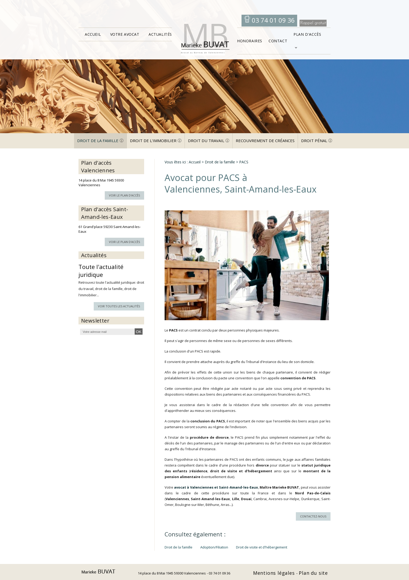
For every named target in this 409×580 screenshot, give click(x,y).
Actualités (160, 34)
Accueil (93, 34)
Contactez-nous (313, 516)
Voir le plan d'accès (124, 195)
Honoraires (249, 40)
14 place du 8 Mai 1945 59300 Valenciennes (172, 573)
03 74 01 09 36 (272, 20)
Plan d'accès (307, 34)
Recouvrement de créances (265, 140)
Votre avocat (124, 34)
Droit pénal (314, 140)
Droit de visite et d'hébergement (261, 547)
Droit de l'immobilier (153, 140)
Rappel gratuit (313, 23)
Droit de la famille (97, 140)
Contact (278, 40)
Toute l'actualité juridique (100, 270)
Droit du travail (206, 140)
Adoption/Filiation (214, 547)
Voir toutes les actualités (119, 306)
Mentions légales (274, 573)
